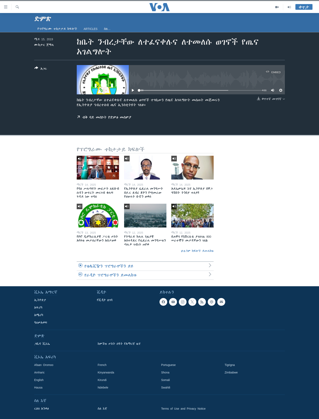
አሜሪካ (38, 315)
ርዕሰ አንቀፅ (41, 408)
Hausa (38, 387)
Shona (165, 372)
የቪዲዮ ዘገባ (105, 300)
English (39, 380)
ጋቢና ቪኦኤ (42, 344)
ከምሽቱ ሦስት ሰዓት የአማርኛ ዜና (119, 344)
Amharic (39, 372)
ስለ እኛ (102, 408)
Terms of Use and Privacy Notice (183, 408)
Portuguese (168, 365)
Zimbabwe (231, 372)
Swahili (165, 387)
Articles (90, 29)
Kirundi (102, 380)
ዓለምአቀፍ (40, 322)
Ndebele (103, 387)
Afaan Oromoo (43, 365)
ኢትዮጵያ (40, 300)
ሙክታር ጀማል (44, 45)
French (102, 365)
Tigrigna (230, 365)
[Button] (40, 69)
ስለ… (107, 29)
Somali (165, 380)
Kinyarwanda (106, 372)
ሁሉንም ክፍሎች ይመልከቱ (197, 250)
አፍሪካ (38, 307)
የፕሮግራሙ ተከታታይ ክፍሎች (57, 29)
